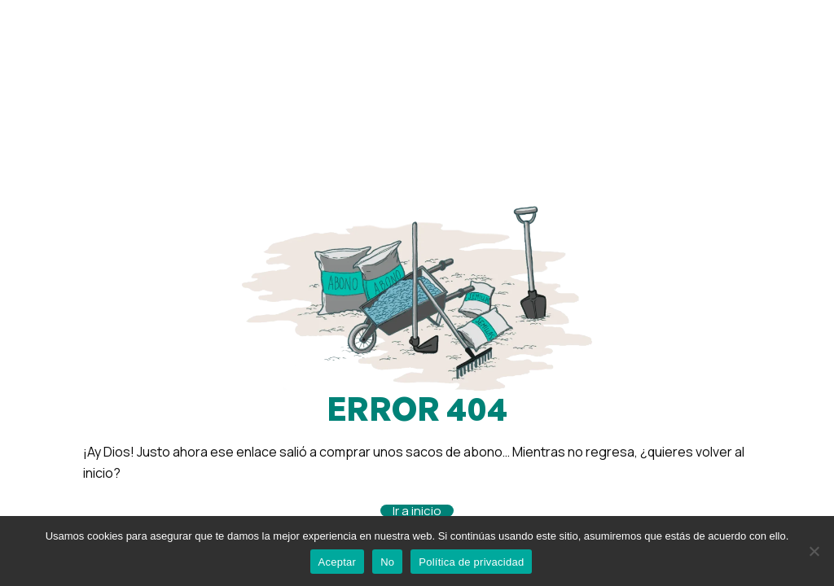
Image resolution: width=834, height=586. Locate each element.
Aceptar (337, 562)
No (387, 562)
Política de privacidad (471, 562)
